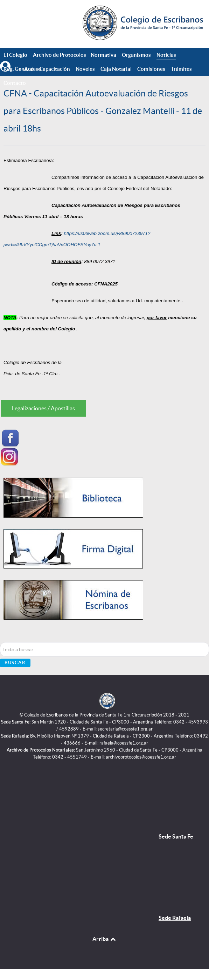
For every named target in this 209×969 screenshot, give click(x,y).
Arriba (104, 939)
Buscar (15, 662)
